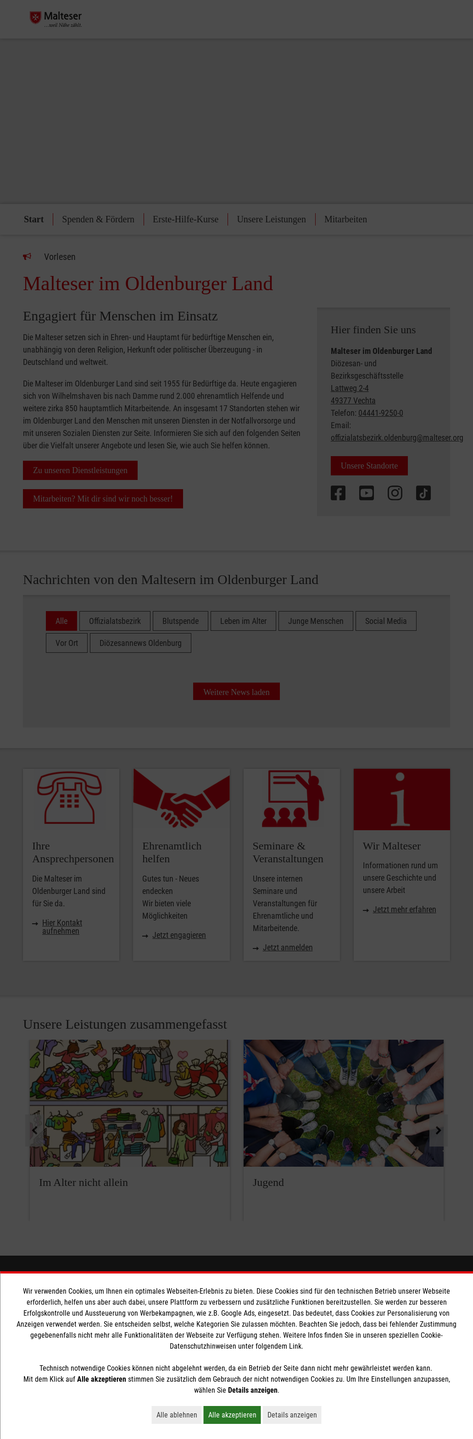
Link (295, 1346)
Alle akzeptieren (234, 1414)
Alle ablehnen (179, 1414)
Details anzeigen (294, 1414)
